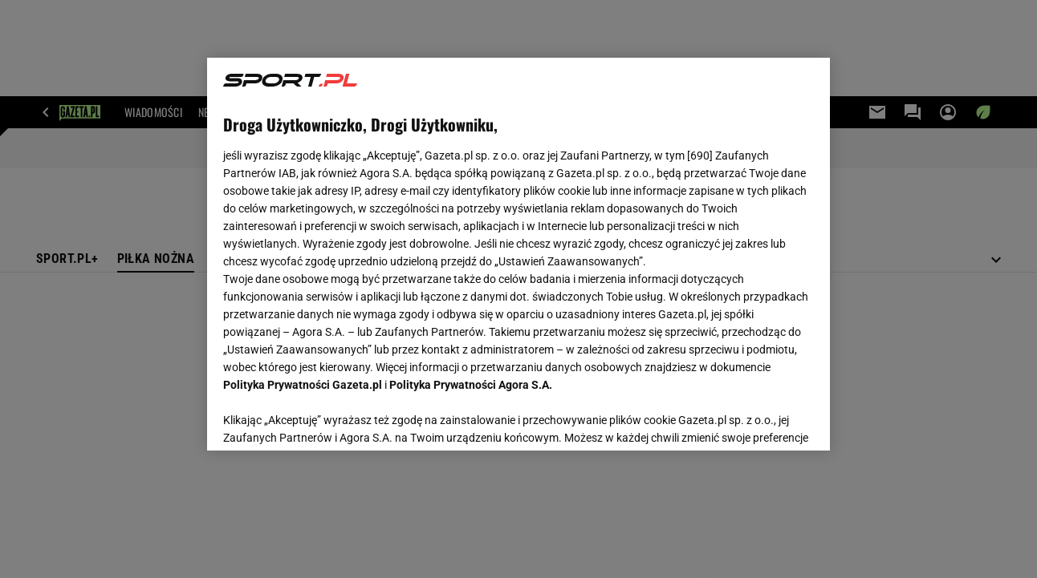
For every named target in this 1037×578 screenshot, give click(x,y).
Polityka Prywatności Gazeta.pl (302, 384)
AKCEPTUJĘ (759, 419)
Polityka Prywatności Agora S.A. (470, 384)
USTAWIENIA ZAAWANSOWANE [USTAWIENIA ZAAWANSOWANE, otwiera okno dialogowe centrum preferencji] (328, 418)
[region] (518, 254)
